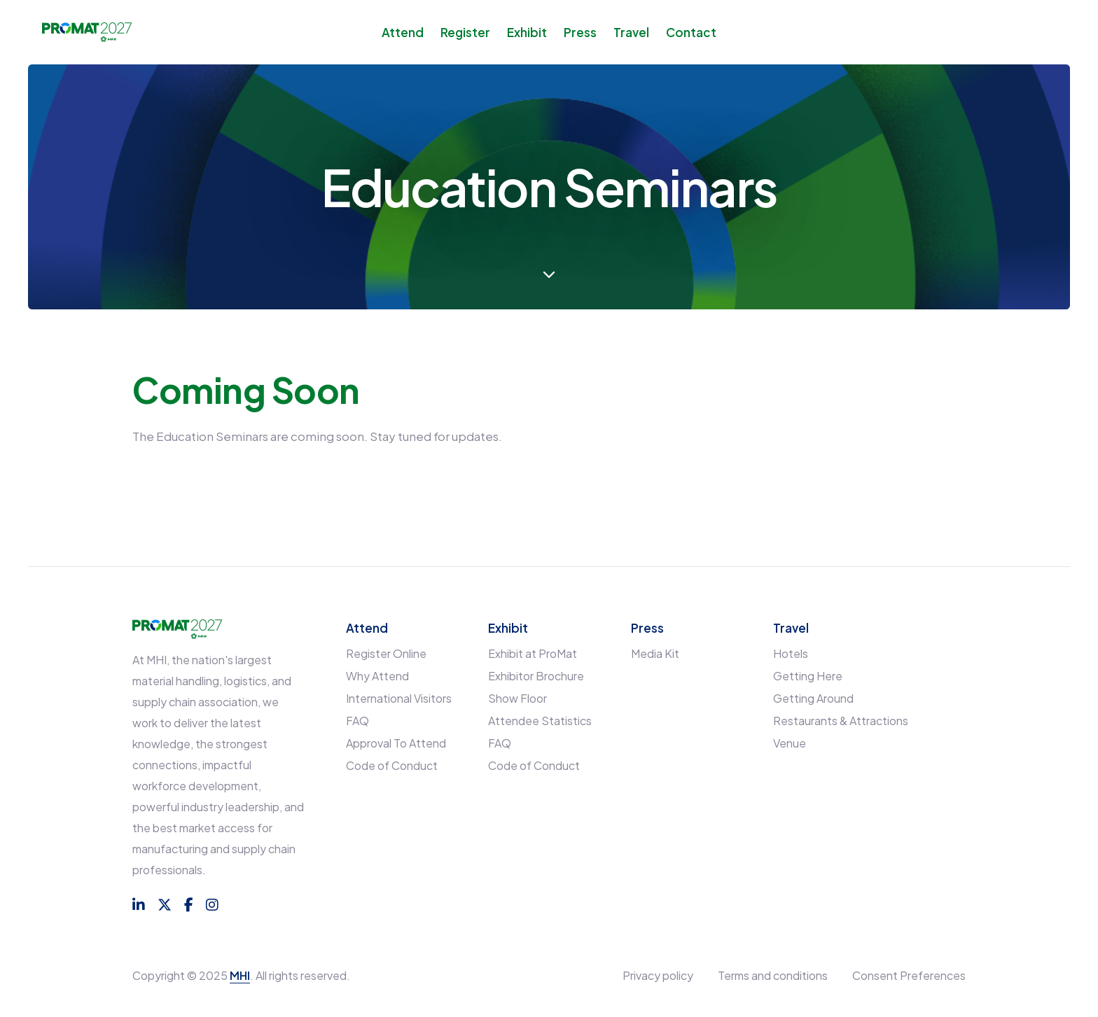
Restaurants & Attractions (840, 720)
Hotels (790, 653)
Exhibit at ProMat (532, 653)
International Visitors (399, 698)
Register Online (386, 653)
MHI (240, 975)
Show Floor (517, 698)
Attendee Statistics (540, 720)
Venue (789, 743)
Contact (691, 32)
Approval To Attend (396, 743)
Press (580, 32)
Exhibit (527, 32)
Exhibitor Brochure (536, 675)
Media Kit (655, 653)
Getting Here (807, 675)
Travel (631, 32)
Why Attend (377, 675)
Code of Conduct (392, 765)
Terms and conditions (773, 975)
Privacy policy (658, 975)
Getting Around (813, 698)
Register (465, 32)
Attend (403, 32)
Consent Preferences (909, 975)
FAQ (357, 720)
